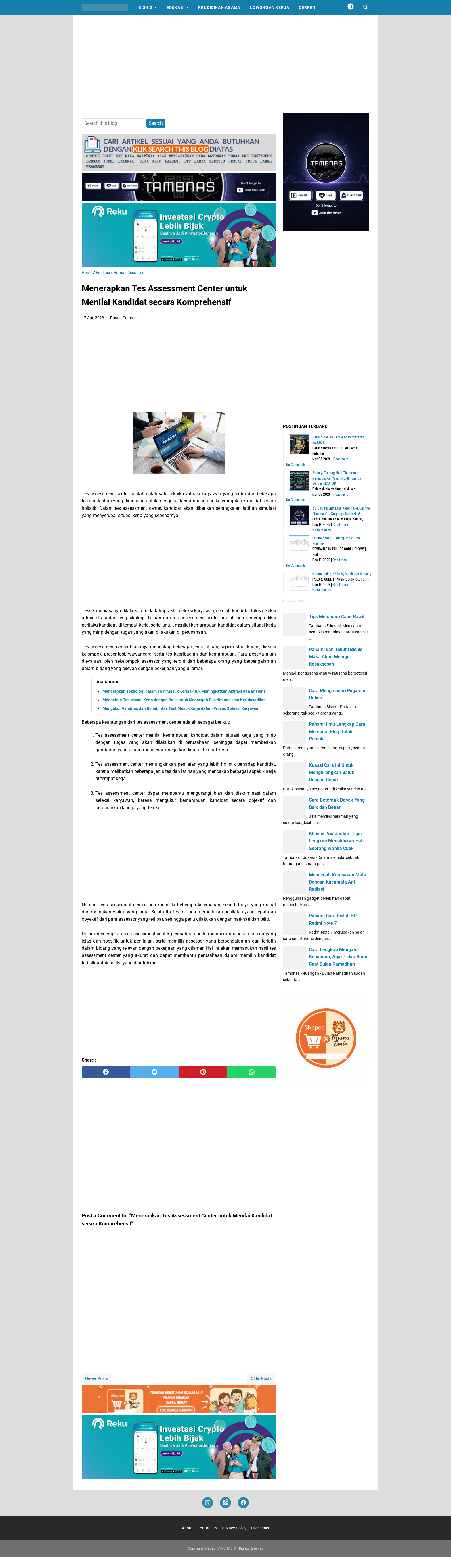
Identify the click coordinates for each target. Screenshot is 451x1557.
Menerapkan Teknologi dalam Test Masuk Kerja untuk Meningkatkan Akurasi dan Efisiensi (184, 691)
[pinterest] (203, 1072)
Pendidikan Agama (219, 7)
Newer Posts (96, 1378)
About (187, 1528)
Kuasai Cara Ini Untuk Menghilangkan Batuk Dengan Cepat (331, 772)
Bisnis (145, 7)
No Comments (295, 464)
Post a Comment (125, 317)
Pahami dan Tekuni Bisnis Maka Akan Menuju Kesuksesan (335, 657)
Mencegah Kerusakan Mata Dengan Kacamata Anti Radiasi (337, 882)
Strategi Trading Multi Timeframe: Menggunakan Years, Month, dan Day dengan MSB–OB (337, 478)
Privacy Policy (234, 1528)
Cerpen (307, 7)
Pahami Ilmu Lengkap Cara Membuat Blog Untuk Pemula (337, 731)
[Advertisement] (225, 64)
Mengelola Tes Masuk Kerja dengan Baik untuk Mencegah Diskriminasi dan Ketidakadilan (184, 700)
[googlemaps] (225, 1502)
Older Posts (261, 1378)
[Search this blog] (365, 7)
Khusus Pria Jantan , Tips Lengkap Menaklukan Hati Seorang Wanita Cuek (336, 841)
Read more (341, 458)
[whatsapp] (251, 1072)
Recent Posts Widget (295, 601)
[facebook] (106, 1072)
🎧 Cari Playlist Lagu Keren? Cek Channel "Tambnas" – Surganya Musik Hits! (341, 510)
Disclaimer (260, 1528)
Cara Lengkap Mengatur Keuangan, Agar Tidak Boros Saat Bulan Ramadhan (338, 957)
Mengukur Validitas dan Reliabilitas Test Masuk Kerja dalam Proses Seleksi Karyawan (180, 708)
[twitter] (154, 1072)
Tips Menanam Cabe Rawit (336, 616)
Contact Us (207, 1528)
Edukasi (176, 7)
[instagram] (207, 1502)
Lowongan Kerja (269, 7)
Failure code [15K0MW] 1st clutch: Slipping (341, 573)
